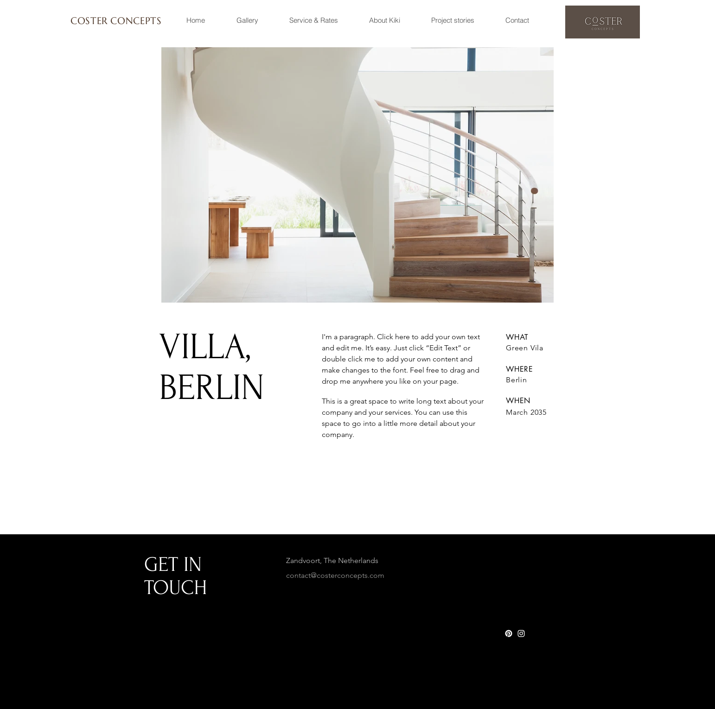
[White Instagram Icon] (521, 633)
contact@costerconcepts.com (335, 575)
